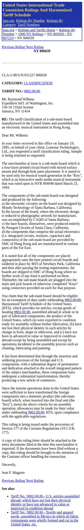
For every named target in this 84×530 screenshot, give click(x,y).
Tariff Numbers (28, 25)
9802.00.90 (22, 312)
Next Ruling (35, 47)
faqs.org (8, 21)
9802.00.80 (32, 91)
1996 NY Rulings (30, 34)
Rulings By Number (30, 21)
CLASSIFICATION (38, 83)
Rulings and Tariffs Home (36, 30)
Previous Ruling (13, 47)
